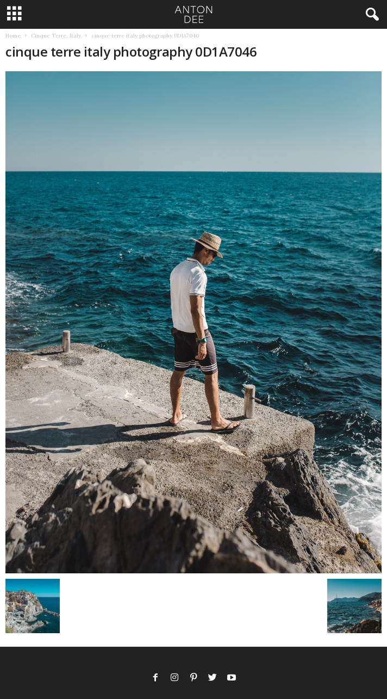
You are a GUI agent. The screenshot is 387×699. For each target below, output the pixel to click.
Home (13, 35)
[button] (370, 15)
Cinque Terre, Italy (56, 35)
